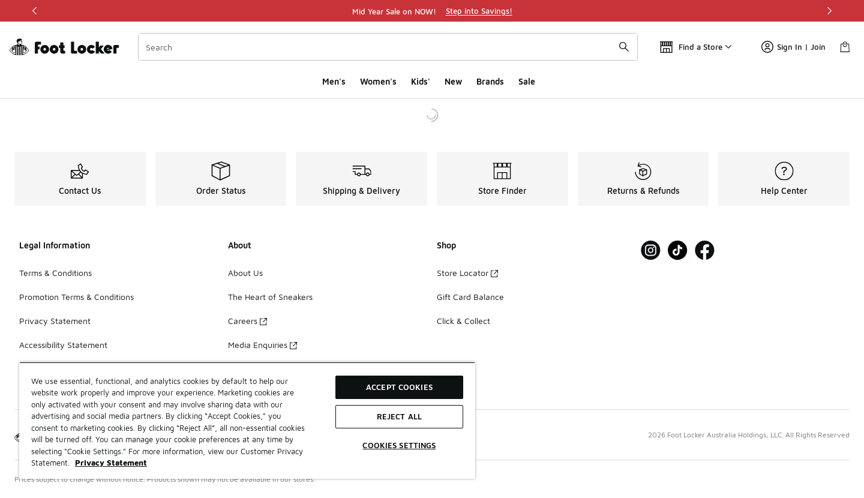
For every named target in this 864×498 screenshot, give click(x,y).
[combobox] (388, 47)
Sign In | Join (793, 47)
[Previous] (35, 11)
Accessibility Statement (63, 345)
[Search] (388, 47)
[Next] (829, 11)
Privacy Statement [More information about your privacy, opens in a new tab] (111, 462)
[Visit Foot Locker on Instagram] (651, 250)
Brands (490, 81)
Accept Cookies (399, 387)
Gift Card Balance (470, 297)
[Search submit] (624, 47)
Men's (334, 81)
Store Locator (467, 273)
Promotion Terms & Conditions (76, 297)
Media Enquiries (262, 345)
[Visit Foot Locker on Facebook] (705, 250)
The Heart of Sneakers (270, 297)
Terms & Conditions (55, 273)
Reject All (399, 416)
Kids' (420, 81)
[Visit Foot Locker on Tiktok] (678, 250)
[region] (432, 11)
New (453, 81)
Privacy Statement (55, 321)
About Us (245, 273)
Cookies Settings (399, 445)
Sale (526, 81)
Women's (378, 81)
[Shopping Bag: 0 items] (844, 46)
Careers (247, 321)
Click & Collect (463, 321)
